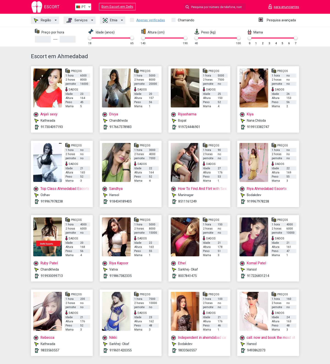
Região (42, 20)
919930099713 (52, 276)
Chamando (186, 20)
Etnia (110, 20)
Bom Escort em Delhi (117, 7)
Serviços (77, 20)
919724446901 (189, 127)
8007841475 (187, 276)
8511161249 (187, 201)
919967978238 (52, 201)
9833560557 (50, 350)
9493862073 (256, 350)
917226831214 (258, 276)
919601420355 (121, 350)
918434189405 (121, 201)
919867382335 (121, 276)
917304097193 (52, 127)
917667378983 (121, 127)
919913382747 (258, 127)
